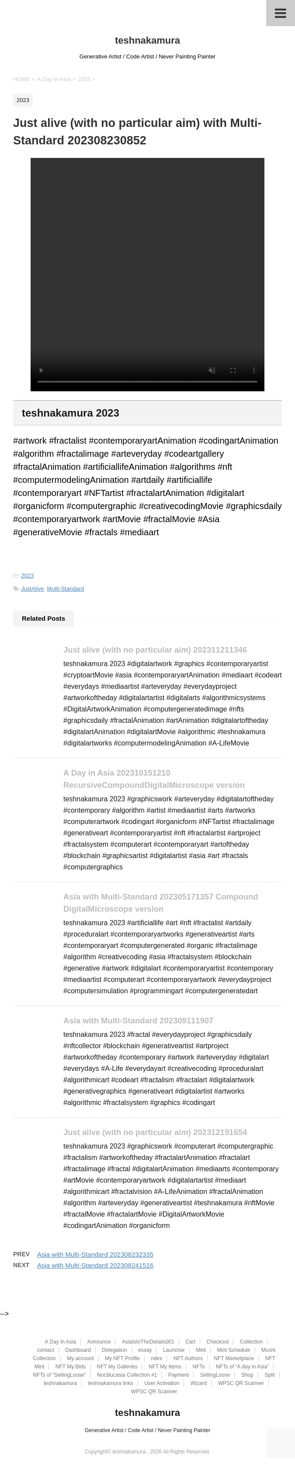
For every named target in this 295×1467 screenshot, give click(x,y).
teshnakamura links (110, 1384)
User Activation (161, 1384)
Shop (247, 1375)
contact (45, 1350)
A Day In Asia (60, 1342)
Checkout (218, 1342)
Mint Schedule (233, 1350)
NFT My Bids (71, 1367)
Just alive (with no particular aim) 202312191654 (158, 1134)
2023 (27, 575)
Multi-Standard (65, 588)
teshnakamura (147, 40)
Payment (178, 1375)
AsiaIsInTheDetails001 (148, 1342)
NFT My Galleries (117, 1367)
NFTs (199, 1367)
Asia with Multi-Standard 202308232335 (95, 1257)
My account (80, 1359)
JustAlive (32, 588)
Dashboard (78, 1350)
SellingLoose (215, 1375)
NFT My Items (165, 1367)
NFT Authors (188, 1359)
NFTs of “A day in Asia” (242, 1367)
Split (269, 1375)
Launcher (174, 1350)
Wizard (199, 1384)
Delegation (114, 1350)
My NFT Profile (122, 1359)
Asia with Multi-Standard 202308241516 (95, 1268)
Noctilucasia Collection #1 (127, 1375)
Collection (251, 1342)
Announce (99, 1342)
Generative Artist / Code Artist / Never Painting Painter (147, 1431)
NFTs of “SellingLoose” (59, 1375)
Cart (190, 1342)
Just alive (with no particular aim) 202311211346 (158, 649)
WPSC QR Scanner (241, 1384)
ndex (156, 1359)
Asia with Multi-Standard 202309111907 (141, 1022)
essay (145, 1350)
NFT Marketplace (234, 1359)
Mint (201, 1350)
